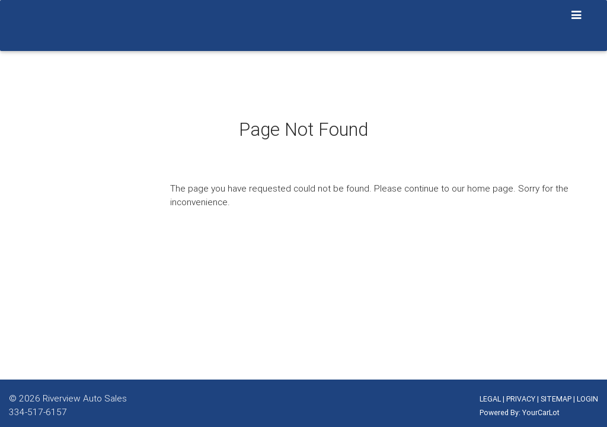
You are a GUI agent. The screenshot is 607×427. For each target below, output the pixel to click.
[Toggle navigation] (577, 15)
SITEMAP (556, 398)
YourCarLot (541, 412)
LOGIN (587, 398)
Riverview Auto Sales (85, 398)
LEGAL (490, 398)
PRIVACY (520, 398)
